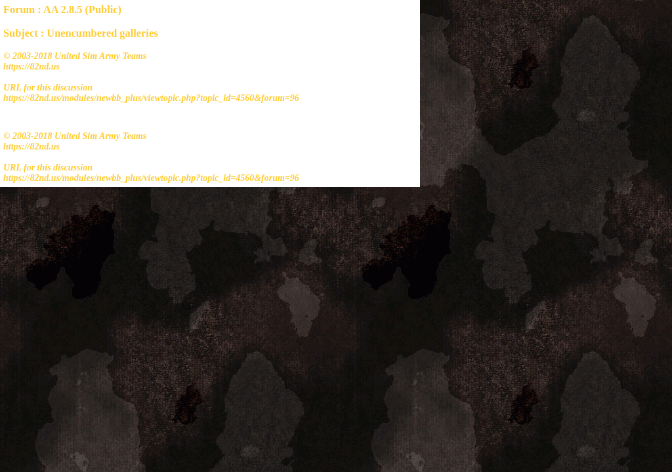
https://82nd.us (31, 66)
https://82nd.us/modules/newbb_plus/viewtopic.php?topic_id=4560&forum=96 (151, 98)
